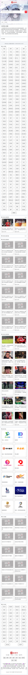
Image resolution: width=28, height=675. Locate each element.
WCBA (23, 625)
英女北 (17, 124)
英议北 (23, 121)
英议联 (23, 118)
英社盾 (4, 133)
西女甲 (17, 149)
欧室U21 (4, 105)
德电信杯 (11, 162)
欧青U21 (23, 92)
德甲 (24, 48)
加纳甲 (17, 622)
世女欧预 (11, 111)
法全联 (4, 165)
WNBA (17, 51)
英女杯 (4, 137)
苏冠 (24, 174)
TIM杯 (17, 143)
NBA (4, 55)
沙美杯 (10, 86)
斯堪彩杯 (11, 108)
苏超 (11, 174)
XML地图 (7, 654)
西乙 (17, 146)
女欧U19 (23, 96)
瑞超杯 (4, 203)
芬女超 (23, 206)
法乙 (24, 162)
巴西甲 (17, 616)
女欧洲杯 (11, 92)
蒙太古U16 (24, 73)
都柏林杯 (17, 111)
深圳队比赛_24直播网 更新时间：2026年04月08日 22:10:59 (14, 43)
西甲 (11, 48)
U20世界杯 (4, 67)
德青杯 (17, 159)
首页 (2, 22)
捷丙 (17, 631)
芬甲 (24, 203)
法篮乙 (10, 616)
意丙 (24, 137)
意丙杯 (10, 143)
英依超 (4, 124)
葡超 (24, 168)
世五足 (10, 70)
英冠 (4, 118)
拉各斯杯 (24, 86)
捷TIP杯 (17, 105)
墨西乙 (17, 625)
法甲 (4, 51)
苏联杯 (17, 181)
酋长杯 (4, 99)
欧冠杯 (17, 89)
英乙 (17, 118)
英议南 (4, 121)
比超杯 (17, 193)
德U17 (10, 155)
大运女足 (17, 73)
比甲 (11, 187)
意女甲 (10, 140)
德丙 (4, 155)
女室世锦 (11, 80)
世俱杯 (4, 64)
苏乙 (4, 178)
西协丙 (10, 606)
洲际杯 (23, 58)
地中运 (10, 114)
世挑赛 (10, 73)
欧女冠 (17, 96)
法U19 (4, 168)
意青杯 (4, 146)
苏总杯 (4, 181)
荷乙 (4, 184)
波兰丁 (4, 616)
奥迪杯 (23, 108)
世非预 (10, 58)
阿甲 (24, 638)
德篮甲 (23, 622)
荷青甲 (23, 184)
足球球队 (5, 22)
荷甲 (11, 184)
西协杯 (4, 152)
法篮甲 (20, 644)
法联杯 (10, 168)
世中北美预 (17, 58)
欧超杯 (4, 92)
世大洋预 (4, 61)
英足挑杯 (11, 130)
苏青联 (23, 178)
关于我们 (16, 654)
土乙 (17, 619)
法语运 (4, 73)
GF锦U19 (24, 111)
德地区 (23, 152)
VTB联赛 (24, 641)
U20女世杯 (17, 67)
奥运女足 (17, 61)
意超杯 (23, 143)
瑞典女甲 (17, 200)
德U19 (23, 155)
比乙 (17, 187)
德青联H (23, 631)
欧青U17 (11, 96)
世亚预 (23, 55)
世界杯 (10, 55)
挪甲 (11, 209)
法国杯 (23, 165)
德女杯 (10, 159)
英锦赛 (23, 130)
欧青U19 (4, 96)
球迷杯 (10, 67)
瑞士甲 (4, 619)
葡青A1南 (11, 171)
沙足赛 (17, 83)
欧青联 (4, 114)
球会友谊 (24, 70)
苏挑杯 (23, 181)
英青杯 (17, 130)
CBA (24, 51)
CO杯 (24, 105)
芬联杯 (4, 209)
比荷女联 (24, 190)
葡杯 (24, 171)
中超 (11, 51)
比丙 (4, 190)
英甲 (11, 118)
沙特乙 (4, 628)
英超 (4, 48)
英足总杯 (24, 127)
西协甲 (10, 622)
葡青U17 (17, 171)
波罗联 (10, 105)
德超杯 (23, 159)
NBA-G (23, 628)
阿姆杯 (17, 99)
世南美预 (4, 58)
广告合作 (12, 654)
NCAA (4, 606)
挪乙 (17, 209)
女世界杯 (11, 64)
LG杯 (17, 70)
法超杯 (17, 168)
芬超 (11, 203)
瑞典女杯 (17, 203)
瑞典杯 (23, 200)
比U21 (10, 190)
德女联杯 (4, 162)
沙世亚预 (4, 86)
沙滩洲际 (17, 86)
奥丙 (11, 635)
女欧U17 (23, 99)
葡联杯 (17, 174)
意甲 (17, 48)
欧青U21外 (17, 92)
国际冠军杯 (24, 77)
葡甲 (4, 171)
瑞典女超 (11, 200)
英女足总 (17, 133)
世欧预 (17, 55)
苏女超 (10, 181)
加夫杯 (23, 64)
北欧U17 (17, 102)
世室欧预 (24, 80)
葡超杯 (4, 174)
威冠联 (4, 638)
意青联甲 (24, 140)
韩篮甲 (17, 628)
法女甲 (17, 165)
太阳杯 (17, 114)
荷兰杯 (4, 187)
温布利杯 (17, 108)
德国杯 (4, 159)
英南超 (17, 121)
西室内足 (4, 149)
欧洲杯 (10, 89)
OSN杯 (17, 77)
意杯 (17, 140)
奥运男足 (24, 61)
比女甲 (4, 193)
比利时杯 (11, 193)
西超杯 (10, 149)
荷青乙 (17, 184)
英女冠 (4, 127)
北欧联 (4, 108)
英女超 (10, 124)
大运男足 (4, 77)
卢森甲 (17, 635)
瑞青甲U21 (4, 200)
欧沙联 (4, 83)
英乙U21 (17, 127)
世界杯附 (11, 61)
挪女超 (23, 209)
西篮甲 (10, 625)
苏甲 (11, 178)
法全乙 (10, 165)
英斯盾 (10, 133)
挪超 (17, 206)
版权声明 (20, 654)
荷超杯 (23, 187)
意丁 (11, 609)
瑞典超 (23, 193)
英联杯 (4, 130)
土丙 (24, 613)
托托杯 (23, 89)
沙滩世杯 (24, 83)
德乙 (17, 152)
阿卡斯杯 (11, 77)
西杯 (24, 149)
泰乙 (11, 619)
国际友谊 (17, 80)
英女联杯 (24, 133)
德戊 (24, 606)
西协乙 (23, 146)
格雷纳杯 (4, 80)
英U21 (10, 127)
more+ (26, 46)
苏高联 (17, 178)
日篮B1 (4, 613)
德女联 (17, 155)
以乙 (4, 641)
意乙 (17, 137)
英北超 (10, 121)
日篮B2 (10, 628)
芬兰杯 (10, 206)
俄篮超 (23, 635)
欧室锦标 (4, 102)
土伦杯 (17, 64)
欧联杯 (4, 89)
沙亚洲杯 (11, 83)
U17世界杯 (24, 67)
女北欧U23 (11, 102)
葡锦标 (23, 619)
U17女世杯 (4, 70)
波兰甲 (10, 641)
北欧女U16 (4, 111)
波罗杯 (10, 99)
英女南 (23, 124)
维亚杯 (4, 143)
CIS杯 (24, 102)
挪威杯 (14, 212)
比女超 (17, 190)
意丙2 (4, 140)
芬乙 (4, 206)
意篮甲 (4, 625)
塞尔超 (7, 644)
